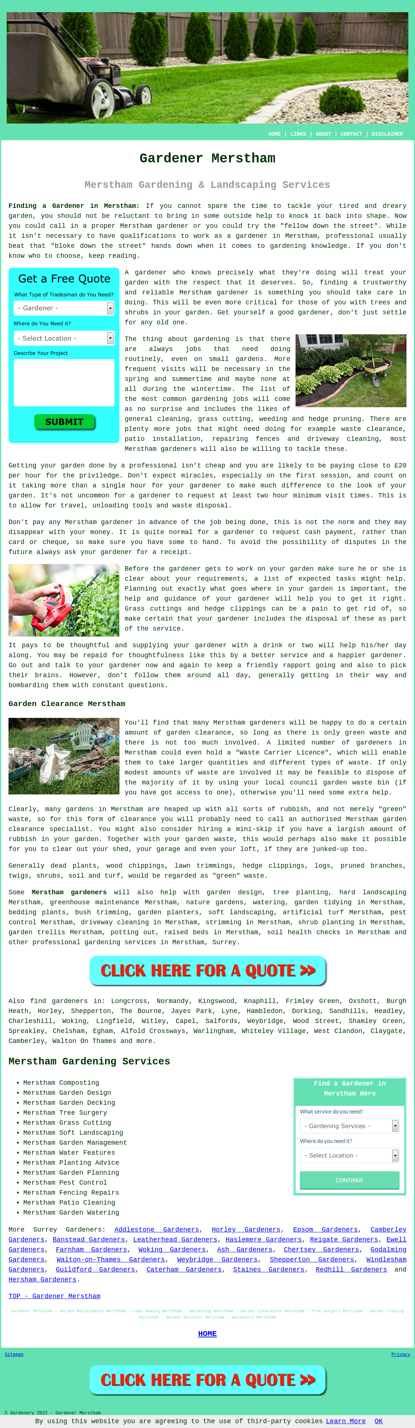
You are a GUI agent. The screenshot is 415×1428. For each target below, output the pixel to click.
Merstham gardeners (69, 892)
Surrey (224, 942)
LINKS (298, 134)
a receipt (170, 552)
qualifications (148, 236)
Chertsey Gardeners (321, 1249)
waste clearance (371, 429)
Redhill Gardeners (351, 1269)
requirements (221, 579)
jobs (193, 349)
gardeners (178, 449)
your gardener (114, 665)
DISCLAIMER (387, 134)
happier (352, 655)
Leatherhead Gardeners (175, 1239)
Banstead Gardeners (89, 1239)
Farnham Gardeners (91, 1249)
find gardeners (59, 1001)
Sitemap (14, 1354)
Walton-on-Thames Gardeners (111, 1259)
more (144, 1041)
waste (182, 505)
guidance (180, 598)
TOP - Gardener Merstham (54, 1296)
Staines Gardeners (268, 1269)
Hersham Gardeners (43, 1279)
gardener (151, 272)
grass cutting (224, 419)
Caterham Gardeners (184, 1269)
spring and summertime (168, 379)
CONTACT (351, 134)
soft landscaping (240, 912)
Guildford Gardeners (95, 1269)
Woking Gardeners (172, 1249)
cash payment (329, 532)
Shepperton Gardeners (312, 1259)
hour (281, 495)
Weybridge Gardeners (218, 1259)
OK (379, 1421)
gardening (209, 399)
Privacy (401, 1354)
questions (146, 685)
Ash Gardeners (245, 1249)
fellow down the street (329, 226)
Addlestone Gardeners (157, 1229)
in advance (157, 522)
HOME (275, 134)
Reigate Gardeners (344, 1239)
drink (273, 645)
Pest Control (83, 1182)
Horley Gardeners (246, 1229)
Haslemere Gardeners (264, 1239)
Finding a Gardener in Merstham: (74, 206)
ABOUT (323, 134)
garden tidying (323, 902)
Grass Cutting (85, 1123)
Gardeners (84, 1229)
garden (21, 216)
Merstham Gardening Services (89, 1061)
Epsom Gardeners (325, 1229)
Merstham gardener (214, 292)
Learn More (346, 1421)
